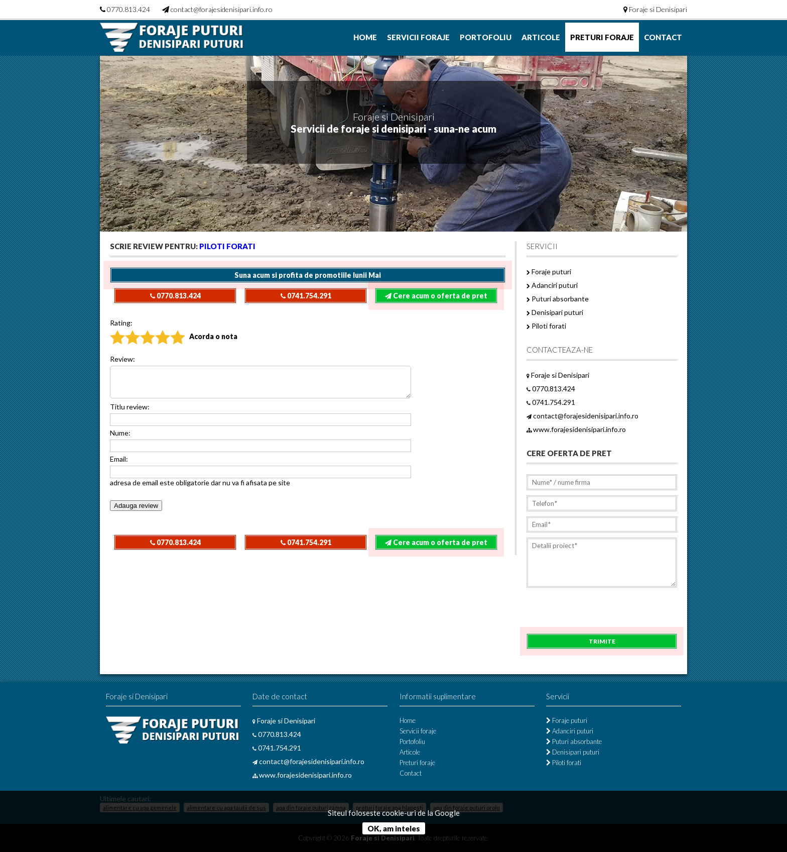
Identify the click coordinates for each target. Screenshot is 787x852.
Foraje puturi (549, 271)
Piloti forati (227, 246)
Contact (663, 37)
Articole (540, 37)
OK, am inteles (393, 828)
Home (365, 37)
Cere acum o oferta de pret (436, 295)
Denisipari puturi (555, 312)
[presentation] (603, 613)
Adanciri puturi (552, 285)
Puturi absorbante (558, 298)
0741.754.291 (306, 295)
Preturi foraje (602, 37)
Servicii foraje (418, 37)
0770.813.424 (128, 9)
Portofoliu (485, 37)
